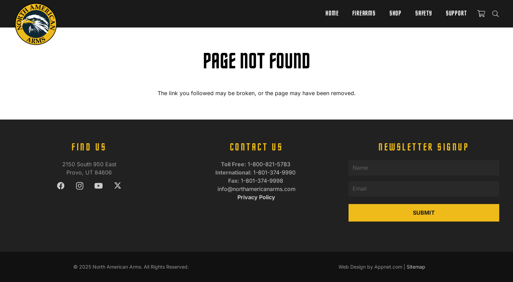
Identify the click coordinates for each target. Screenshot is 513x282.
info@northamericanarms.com (256, 188)
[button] (495, 13)
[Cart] (481, 13)
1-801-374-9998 (263, 180)
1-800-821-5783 (270, 164)
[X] (117, 186)
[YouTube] (98, 186)
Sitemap (416, 267)
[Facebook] (60, 186)
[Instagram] (79, 186)
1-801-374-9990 (275, 172)
